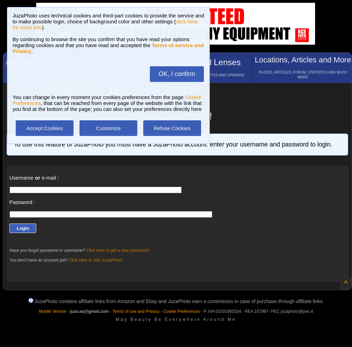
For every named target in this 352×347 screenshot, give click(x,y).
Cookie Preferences (181, 311)
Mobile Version (53, 311)
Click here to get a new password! (117, 250)
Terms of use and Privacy (136, 311)
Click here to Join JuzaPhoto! (96, 260)
